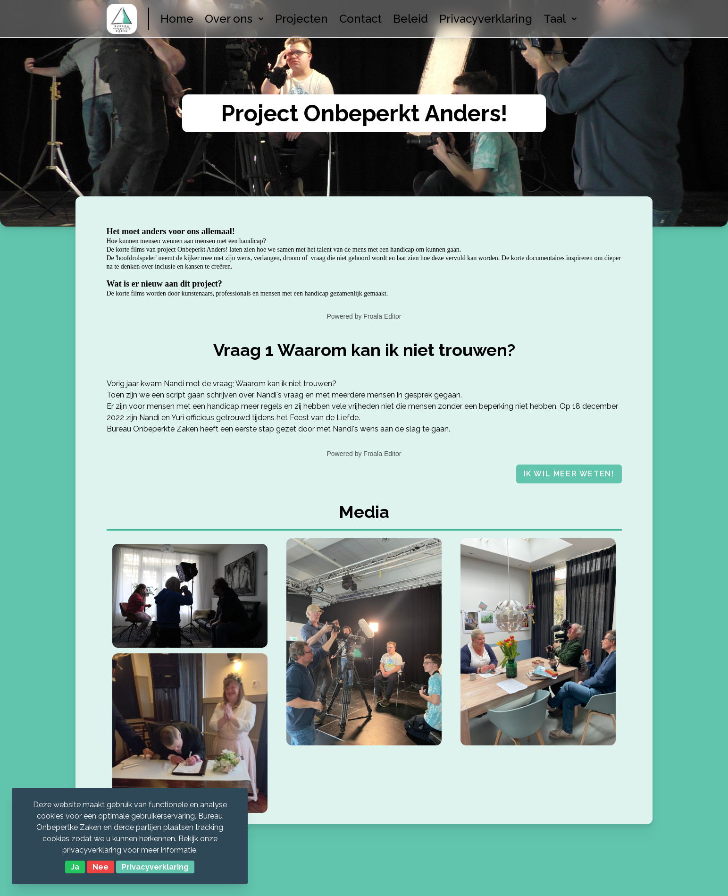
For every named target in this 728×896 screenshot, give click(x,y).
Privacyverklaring (485, 18)
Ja (75, 866)
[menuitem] (228, 18)
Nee (100, 866)
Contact (360, 18)
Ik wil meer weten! (569, 473)
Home (176, 18)
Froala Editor (382, 316)
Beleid (410, 18)
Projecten (301, 18)
